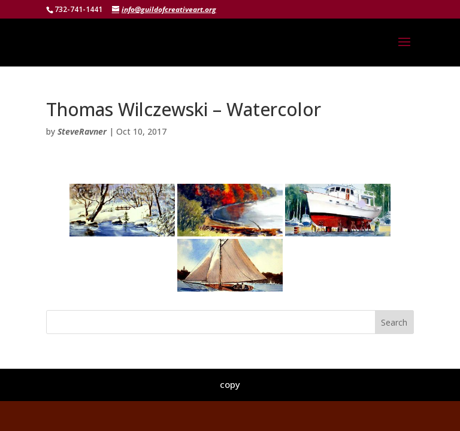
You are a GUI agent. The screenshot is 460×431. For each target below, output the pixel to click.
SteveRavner (82, 131)
